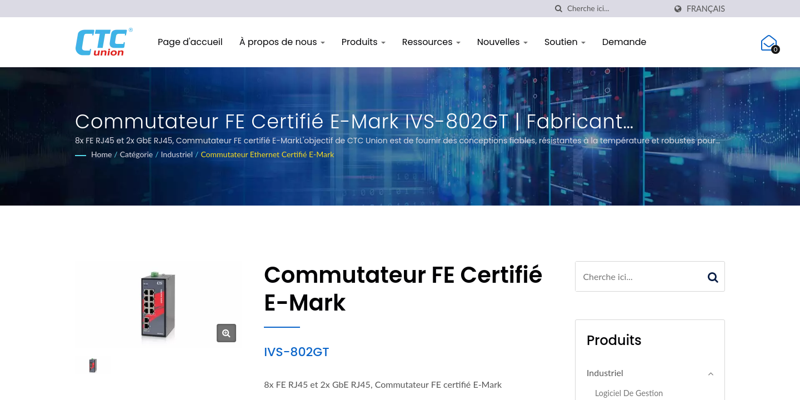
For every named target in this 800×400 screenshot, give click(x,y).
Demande (624, 42)
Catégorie (136, 154)
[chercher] (562, 8)
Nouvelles (502, 42)
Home (101, 154)
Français (706, 8)
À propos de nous (282, 42)
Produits (364, 42)
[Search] (620, 8)
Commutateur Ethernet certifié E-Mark (267, 154)
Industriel (177, 154)
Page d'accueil (190, 42)
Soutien (565, 42)
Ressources (431, 42)
